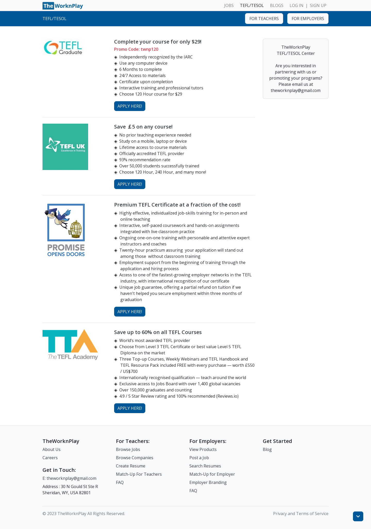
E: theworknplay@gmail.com (69, 478)
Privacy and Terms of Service (300, 513)
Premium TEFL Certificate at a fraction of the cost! (177, 204)
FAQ (120, 482)
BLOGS (276, 5)
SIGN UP (318, 5)
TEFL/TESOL (252, 5)
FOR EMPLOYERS (308, 18)
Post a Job (199, 457)
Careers (50, 457)
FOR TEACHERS (264, 18)
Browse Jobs (128, 449)
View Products (203, 449)
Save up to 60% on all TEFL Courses (158, 332)
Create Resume (130, 466)
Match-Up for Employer (212, 474)
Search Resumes (205, 466)
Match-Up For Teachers (139, 474)
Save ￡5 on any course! (143, 126)
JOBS (229, 5)
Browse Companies (134, 457)
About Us (52, 449)
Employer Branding (208, 482)
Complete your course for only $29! (157, 41)
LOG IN (296, 5)
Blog (267, 449)
